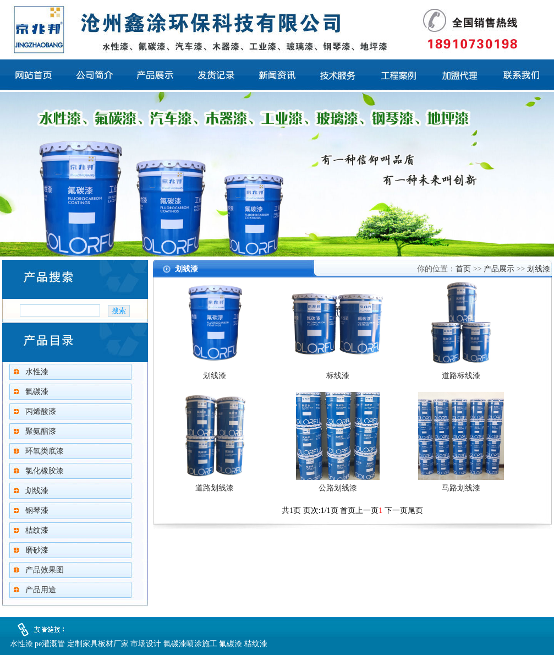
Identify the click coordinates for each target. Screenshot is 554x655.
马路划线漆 (461, 488)
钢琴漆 (36, 510)
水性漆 (36, 372)
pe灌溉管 (50, 644)
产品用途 (40, 590)
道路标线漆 (461, 376)
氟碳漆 (36, 391)
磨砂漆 (36, 550)
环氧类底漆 (44, 451)
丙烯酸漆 (40, 411)
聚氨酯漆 (40, 431)
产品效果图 (44, 570)
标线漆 (337, 376)
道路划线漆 (214, 488)
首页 (463, 269)
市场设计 (145, 644)
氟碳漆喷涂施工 (190, 644)
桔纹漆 (36, 530)
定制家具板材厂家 (98, 644)
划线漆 (36, 491)
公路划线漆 (338, 488)
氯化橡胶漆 (44, 471)
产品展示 (499, 269)
